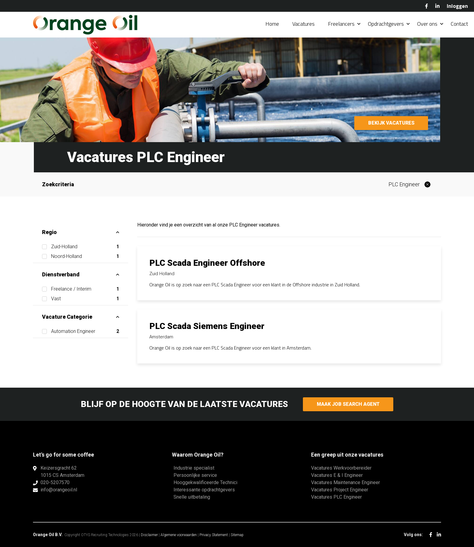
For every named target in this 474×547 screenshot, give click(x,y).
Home (272, 24)
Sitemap (237, 535)
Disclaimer (149, 535)
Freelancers (341, 24)
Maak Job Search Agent (348, 404)
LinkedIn (437, 6)
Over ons (427, 24)
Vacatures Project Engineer (339, 490)
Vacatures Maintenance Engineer (345, 482)
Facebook (426, 6)
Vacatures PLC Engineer (336, 497)
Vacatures (303, 24)
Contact (459, 24)
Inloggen (457, 6)
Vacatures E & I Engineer (337, 475)
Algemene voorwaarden (179, 535)
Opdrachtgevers (386, 24)
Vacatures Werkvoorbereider (341, 468)
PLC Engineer (404, 184)
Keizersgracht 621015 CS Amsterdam (62, 471)
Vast (85, 299)
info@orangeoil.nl (59, 490)
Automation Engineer (85, 331)
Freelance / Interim (85, 289)
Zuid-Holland (85, 247)
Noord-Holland (85, 256)
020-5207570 (55, 482)
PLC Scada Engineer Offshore (207, 263)
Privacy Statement (214, 535)
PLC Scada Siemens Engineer (207, 326)
